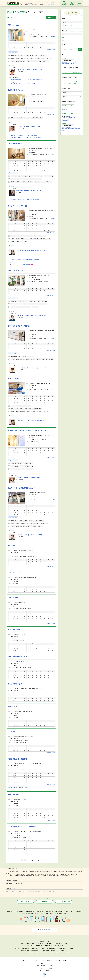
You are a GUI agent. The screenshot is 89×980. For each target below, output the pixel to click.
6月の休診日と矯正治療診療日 (23, 264)
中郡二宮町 (77, 874)
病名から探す (66, 123)
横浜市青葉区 (21, 872)
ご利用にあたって (25, 960)
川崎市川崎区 (31, 872)
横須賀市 (11, 874)
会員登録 (47, 970)
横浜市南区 (32, 871)
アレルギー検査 (65, 119)
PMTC (71, 111)
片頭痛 (63, 130)
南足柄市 (55, 874)
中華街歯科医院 (13, 794)
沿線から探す (66, 40)
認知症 (63, 127)
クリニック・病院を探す (63, 901)
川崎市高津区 (47, 872)
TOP (6, 8)
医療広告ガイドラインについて (48, 960)
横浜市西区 (23, 871)
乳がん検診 (72, 119)
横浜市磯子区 (44, 871)
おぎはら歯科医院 (14, 597)
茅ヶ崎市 (27, 874)
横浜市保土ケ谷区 (38, 871)
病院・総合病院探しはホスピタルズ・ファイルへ (52, 3)
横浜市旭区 (70, 871)
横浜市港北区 (54, 871)
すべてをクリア (79, 15)
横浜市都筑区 (26, 872)
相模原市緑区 (68, 872)
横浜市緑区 (75, 871)
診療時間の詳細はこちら (50, 49)
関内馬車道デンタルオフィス (18, 143)
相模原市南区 (79, 872)
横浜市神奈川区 (18, 871)
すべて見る (53, 36)
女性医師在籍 (65, 62)
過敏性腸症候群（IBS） (71, 127)
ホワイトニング (65, 111)
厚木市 (39, 874)
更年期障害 (64, 128)
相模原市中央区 (74, 872)
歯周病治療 (64, 109)
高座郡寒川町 (67, 874)
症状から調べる (25, 901)
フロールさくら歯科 (15, 572)
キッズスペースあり (73, 62)
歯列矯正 (75, 111)
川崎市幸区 (37, 872)
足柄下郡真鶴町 (50, 875)
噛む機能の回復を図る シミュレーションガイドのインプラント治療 (26, 79)
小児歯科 (21, 8)
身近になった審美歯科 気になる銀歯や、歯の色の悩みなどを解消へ (26, 137)
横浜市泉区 (16, 872)
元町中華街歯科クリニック (17, 657)
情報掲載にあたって (41, 965)
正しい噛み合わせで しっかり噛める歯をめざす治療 (23, 83)
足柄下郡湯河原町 (56, 875)
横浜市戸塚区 (60, 871)
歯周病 (69, 128)
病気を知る (44, 901)
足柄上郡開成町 (37, 875)
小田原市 (23, 874)
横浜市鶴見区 (12, 871)
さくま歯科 (12, 731)
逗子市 (30, 874)
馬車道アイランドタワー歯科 (18, 206)
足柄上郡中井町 (13, 875)
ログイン (42, 970)
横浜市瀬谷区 (79, 871)
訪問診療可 (72, 63)
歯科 (10, 883)
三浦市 (33, 874)
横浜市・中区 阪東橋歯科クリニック (21, 488)
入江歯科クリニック (15, 25)
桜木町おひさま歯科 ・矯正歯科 (19, 326)
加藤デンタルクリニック (16, 271)
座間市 (51, 874)
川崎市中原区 (41, 872)
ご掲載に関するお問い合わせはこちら (44, 929)
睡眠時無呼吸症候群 (75, 128)
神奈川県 (10, 8)
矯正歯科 (12, 883)
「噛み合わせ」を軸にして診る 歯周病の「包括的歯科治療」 (25, 259)
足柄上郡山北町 (31, 875)
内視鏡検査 (64, 117)
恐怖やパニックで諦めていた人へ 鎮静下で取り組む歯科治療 (25, 199)
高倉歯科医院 (12, 706)
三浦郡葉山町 (62, 874)
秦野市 (36, 874)
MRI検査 (73, 117)
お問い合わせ (59, 960)
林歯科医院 (12, 545)
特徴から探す (66, 58)
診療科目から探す (67, 25)
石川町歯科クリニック (16, 90)
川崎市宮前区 (57, 872)
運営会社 (65, 960)
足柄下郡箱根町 (44, 875)
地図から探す (51, 17)
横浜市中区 (16, 8)
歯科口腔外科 (20, 883)
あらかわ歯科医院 (14, 378)
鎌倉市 (17, 874)
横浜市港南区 (65, 871)
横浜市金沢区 (49, 871)
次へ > (41, 860)
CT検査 (69, 117)
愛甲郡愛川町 (62, 875)
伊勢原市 (45, 874)
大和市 (41, 874)
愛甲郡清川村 (67, 875)
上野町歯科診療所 (14, 629)
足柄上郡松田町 (25, 875)
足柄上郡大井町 (19, 875)
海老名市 (48, 874)
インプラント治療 (72, 109)
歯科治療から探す (67, 105)
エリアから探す (67, 37)
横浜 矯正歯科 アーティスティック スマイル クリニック (28, 430)
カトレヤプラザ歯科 (15, 684)
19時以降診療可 (65, 63)
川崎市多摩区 (52, 872)
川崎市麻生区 (62, 872)
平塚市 (15, 874)
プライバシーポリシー (35, 960)
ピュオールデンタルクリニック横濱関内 (22, 826)
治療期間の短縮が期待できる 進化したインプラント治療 (24, 135)
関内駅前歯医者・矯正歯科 (17, 759)
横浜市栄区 (12, 872)
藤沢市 (20, 874)
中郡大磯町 (72, 874)
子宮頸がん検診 (65, 120)
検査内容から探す (67, 113)
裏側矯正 (79, 111)
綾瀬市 (58, 874)
